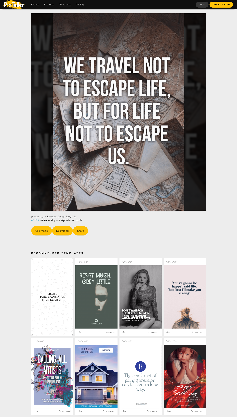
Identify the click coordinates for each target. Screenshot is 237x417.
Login (202, 4)
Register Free (221, 4)
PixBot (35, 220)
